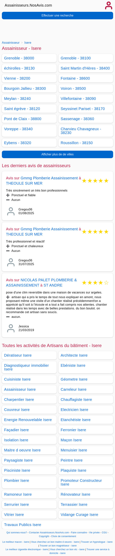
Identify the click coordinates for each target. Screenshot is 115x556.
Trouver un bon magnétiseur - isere (58, 545)
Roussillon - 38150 (77, 143)
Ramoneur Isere (18, 494)
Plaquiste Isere (73, 470)
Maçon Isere (71, 440)
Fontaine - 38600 (75, 78)
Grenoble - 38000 (19, 58)
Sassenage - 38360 (77, 119)
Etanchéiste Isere (76, 420)
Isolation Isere (16, 440)
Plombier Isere (16, 480)
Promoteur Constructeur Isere (81, 482)
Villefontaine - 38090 (78, 99)
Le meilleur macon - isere (15, 542)
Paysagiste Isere (18, 460)
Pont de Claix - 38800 (22, 119)
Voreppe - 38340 (18, 129)
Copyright (44, 536)
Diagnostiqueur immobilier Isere (26, 367)
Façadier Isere (16, 430)
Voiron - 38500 (73, 88)
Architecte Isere (74, 355)
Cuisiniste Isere (17, 379)
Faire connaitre (79, 532)
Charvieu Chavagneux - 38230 (81, 131)
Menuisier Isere (74, 450)
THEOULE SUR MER (24, 183)
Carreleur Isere (74, 389)
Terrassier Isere (74, 504)
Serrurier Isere (16, 504)
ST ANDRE (53, 285)
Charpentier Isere (19, 399)
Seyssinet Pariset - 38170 (83, 109)
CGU (104, 532)
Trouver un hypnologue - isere (97, 542)
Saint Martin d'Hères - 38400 (85, 68)
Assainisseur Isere (20, 389)
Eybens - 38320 (17, 143)
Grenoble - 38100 (76, 58)
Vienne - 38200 (17, 78)
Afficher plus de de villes (57, 154)
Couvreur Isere (17, 410)
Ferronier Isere (73, 430)
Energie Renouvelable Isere (28, 420)
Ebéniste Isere (73, 365)
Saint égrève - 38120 (22, 109)
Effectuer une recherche (57, 15)
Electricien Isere (74, 410)
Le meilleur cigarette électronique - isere (27, 549)
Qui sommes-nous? (17, 532)
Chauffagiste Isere (76, 399)
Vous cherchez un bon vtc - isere (67, 549)
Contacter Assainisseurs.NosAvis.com (49, 532)
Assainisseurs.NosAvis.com (28, 5)
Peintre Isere (72, 460)
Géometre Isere (74, 379)
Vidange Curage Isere (79, 515)
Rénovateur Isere (76, 494)
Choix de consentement (63, 536)
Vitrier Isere (14, 515)
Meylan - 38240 (17, 99)
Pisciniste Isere (17, 470)
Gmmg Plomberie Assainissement (49, 178)
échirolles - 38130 (19, 68)
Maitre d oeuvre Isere (22, 450)
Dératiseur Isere (18, 355)
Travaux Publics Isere (22, 525)
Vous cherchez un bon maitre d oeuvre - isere (55, 542)
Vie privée (94, 532)
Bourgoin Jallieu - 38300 (25, 88)
